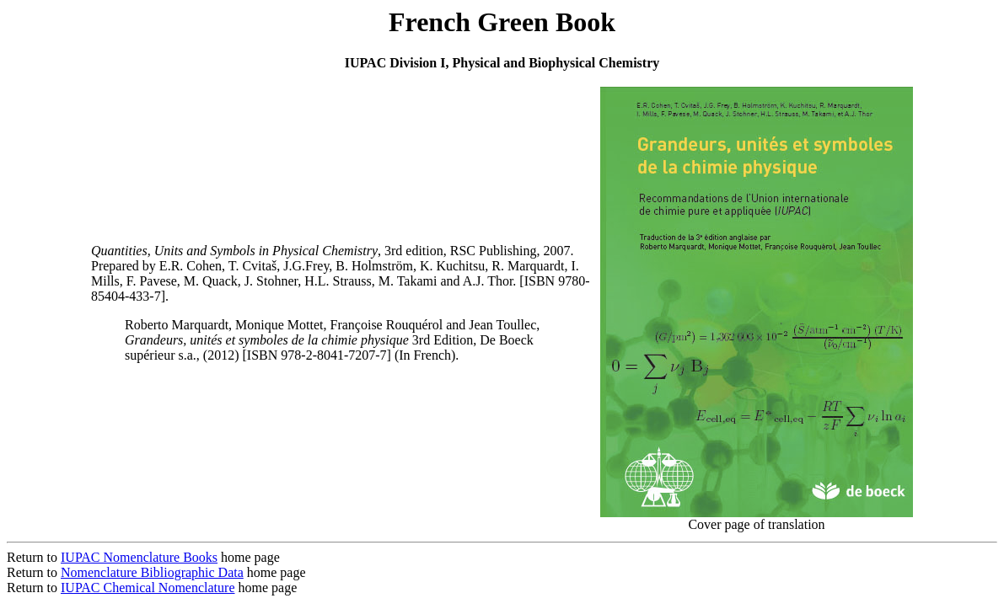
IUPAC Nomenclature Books (139, 557)
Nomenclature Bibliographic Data (152, 572)
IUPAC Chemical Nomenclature (147, 587)
